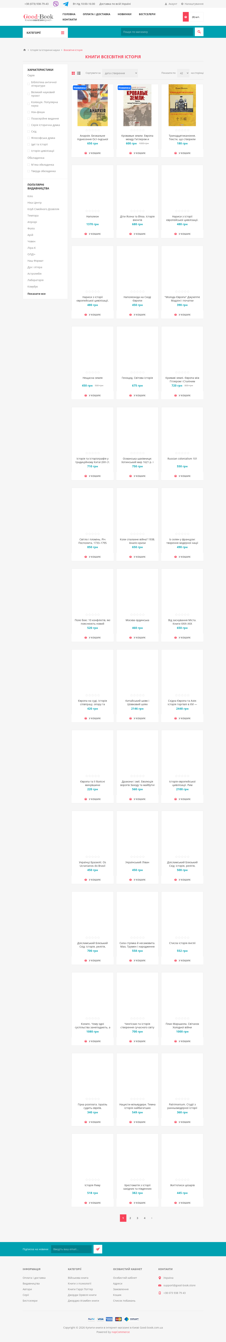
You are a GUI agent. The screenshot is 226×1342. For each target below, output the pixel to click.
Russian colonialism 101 (182, 458)
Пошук (199, 31)
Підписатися (98, 1249)
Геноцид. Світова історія (137, 378)
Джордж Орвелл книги (82, 1295)
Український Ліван (137, 862)
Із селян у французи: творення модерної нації (182, 541)
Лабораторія (35, 280)
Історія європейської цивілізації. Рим (182, 783)
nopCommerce (121, 1332)
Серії (26, 1295)
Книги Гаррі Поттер (80, 1289)
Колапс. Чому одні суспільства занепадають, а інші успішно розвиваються (92, 1027)
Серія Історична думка (45, 125)
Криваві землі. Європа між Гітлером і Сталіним (182, 379)
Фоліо (31, 228)
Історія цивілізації (42, 151)
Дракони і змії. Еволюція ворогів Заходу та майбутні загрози (137, 785)
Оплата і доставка (96, 14)
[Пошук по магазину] (157, 32)
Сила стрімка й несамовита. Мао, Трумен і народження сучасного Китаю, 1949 (137, 946)
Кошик (117, 1295)
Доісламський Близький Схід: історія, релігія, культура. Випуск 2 (92, 946)
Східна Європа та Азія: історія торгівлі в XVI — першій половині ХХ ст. (182, 704)
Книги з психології (79, 1283)
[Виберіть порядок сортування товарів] (120, 73)
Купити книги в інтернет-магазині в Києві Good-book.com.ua (124, 1327)
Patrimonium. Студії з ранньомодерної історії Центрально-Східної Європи (182, 1108)
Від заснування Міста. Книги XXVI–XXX (182, 621)
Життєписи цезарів (182, 1185)
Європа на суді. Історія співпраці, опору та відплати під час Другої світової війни (93, 706)
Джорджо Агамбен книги (83, 1300)
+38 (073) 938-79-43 (37, 4)
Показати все (36, 293)
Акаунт (173, 4)
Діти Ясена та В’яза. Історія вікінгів (137, 218)
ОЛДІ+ (31, 254)
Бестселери (147, 14)
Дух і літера (34, 267)
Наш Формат (35, 260)
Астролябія (34, 273)
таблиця (73, 73)
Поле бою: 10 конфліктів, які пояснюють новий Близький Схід (92, 623)
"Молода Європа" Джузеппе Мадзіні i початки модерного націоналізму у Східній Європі (182, 302)
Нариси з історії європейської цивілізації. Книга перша (182, 220)
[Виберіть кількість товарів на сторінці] (183, 73)
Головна (69, 14)
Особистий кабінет (125, 1277)
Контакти (70, 19)
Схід (33, 131)
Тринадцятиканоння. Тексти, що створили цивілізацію (182, 139)
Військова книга (78, 1277)
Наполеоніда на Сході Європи (137, 298)
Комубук (32, 286)
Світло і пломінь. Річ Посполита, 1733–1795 (92, 541)
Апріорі (32, 222)
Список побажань (124, 1300)
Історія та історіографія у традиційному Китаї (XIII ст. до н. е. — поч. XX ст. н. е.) (92, 462)
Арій (30, 235)
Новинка (80, 87)
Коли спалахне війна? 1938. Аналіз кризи (137, 541)
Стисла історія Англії (182, 943)
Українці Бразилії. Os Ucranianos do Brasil (92, 863)
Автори (27, 1289)
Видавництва (31, 1283)
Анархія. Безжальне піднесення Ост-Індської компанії (92, 139)
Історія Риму (92, 1185)
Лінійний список (78, 73)
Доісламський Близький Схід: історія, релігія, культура (182, 865)
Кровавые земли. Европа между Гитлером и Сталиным (137, 139)
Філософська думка (43, 138)
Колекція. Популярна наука (44, 103)
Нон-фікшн (38, 112)
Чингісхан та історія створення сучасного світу (137, 1025)
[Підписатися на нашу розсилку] (71, 1249)
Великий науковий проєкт (43, 93)
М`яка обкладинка (42, 164)
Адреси (117, 1283)
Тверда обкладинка (43, 171)
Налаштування (194, 4)
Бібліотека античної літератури (44, 83)
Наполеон (92, 216)
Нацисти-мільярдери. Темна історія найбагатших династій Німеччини (137, 1108)
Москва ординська (137, 620)
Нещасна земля (93, 378)
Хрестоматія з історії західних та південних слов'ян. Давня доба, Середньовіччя (137, 1190)
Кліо (30, 196)
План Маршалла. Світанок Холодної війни (182, 1025)
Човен (31, 241)
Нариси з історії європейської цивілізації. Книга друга (93, 300)
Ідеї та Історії (39, 144)
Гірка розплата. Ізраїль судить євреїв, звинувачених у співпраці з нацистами (92, 1110)
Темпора (33, 215)
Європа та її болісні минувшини (92, 783)
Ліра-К (31, 248)
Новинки (125, 14)
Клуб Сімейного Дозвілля (43, 209)
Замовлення (121, 1289)
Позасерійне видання (45, 118)
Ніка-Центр (34, 202)
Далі (152, 1218)
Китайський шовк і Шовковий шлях (137, 702)
